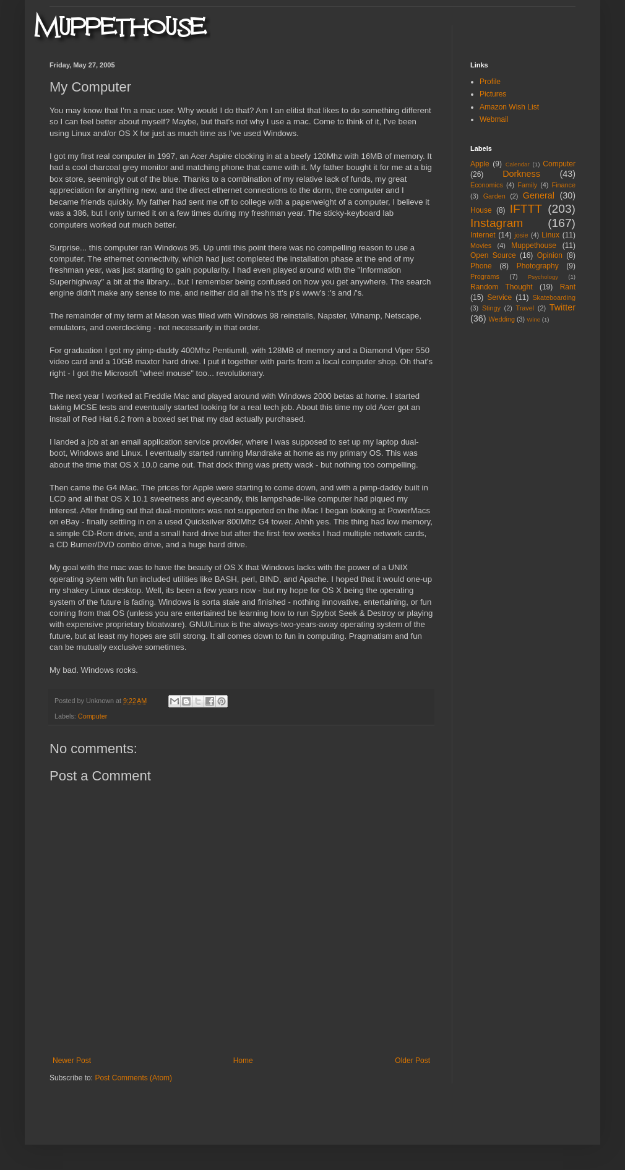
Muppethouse (533, 245)
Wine (533, 319)
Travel (524, 308)
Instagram (496, 222)
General (538, 195)
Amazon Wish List (509, 107)
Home (243, 1060)
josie (521, 235)
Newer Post (72, 1060)
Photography (538, 266)
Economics (486, 185)
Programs (484, 276)
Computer (92, 716)
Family (527, 185)
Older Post (412, 1060)
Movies (480, 245)
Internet (483, 235)
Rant (567, 287)
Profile (490, 81)
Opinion (549, 255)
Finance (563, 185)
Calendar (518, 164)
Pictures (493, 94)
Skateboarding (553, 297)
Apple (479, 164)
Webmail (494, 119)
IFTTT (526, 208)
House (481, 210)
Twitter (562, 307)
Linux (550, 235)
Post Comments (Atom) (133, 1078)
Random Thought (501, 287)
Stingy (491, 308)
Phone (481, 266)
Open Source (493, 255)
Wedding (502, 319)
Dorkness (521, 174)
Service (499, 297)
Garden (494, 196)
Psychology (543, 276)
